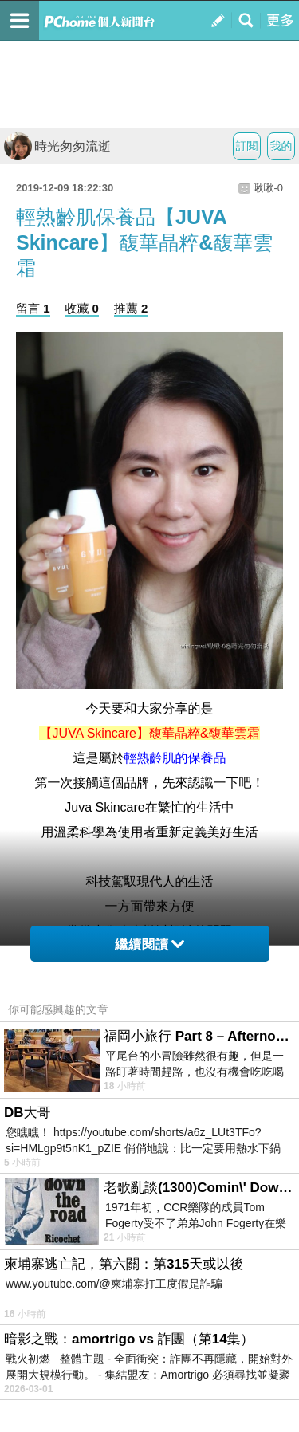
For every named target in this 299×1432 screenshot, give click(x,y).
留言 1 (33, 308)
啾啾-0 (268, 188)
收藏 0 (82, 308)
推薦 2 (131, 308)
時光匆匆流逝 (57, 146)
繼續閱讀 (149, 944)
